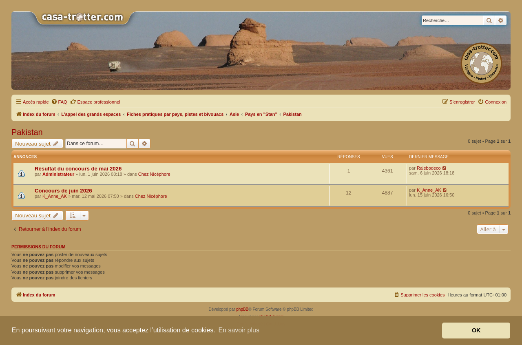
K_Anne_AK (54, 196)
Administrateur (58, 174)
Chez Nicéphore (154, 174)
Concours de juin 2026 (63, 191)
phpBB (242, 309)
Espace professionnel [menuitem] (95, 101)
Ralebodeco (429, 168)
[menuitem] (59, 102)
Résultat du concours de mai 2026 (78, 169)
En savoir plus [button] (238, 330)
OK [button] (476, 330)
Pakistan (27, 132)
